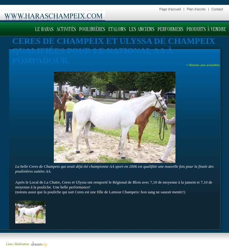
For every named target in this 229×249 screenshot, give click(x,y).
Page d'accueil (170, 9)
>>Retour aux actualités (203, 65)
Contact (217, 9)
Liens (9, 244)
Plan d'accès (196, 9)
